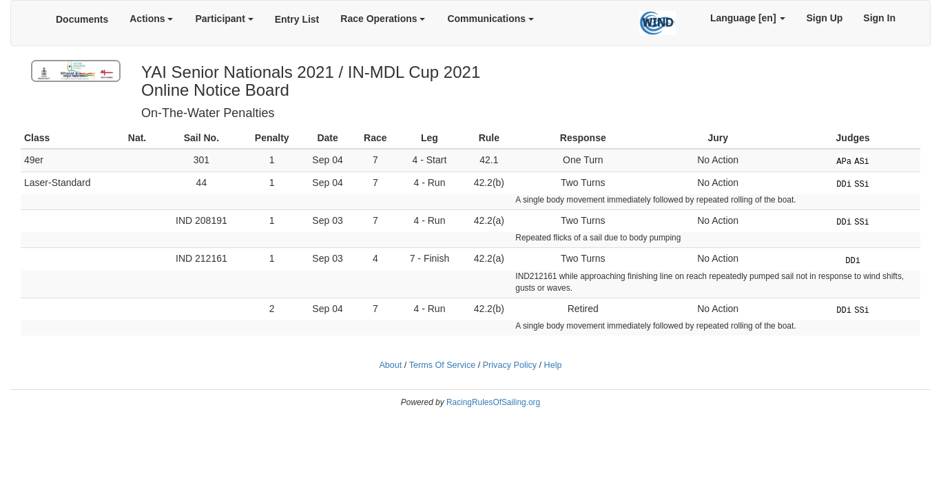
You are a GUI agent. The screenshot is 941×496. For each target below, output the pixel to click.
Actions (151, 18)
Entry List (297, 19)
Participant (224, 18)
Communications (490, 18)
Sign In (879, 17)
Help (553, 365)
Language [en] (748, 17)
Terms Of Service (442, 365)
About (390, 365)
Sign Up (824, 17)
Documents (82, 19)
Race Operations (382, 18)
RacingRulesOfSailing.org (493, 402)
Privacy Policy (510, 365)
